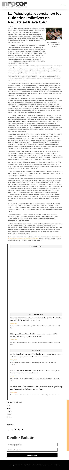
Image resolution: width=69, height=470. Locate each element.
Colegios (9, 411)
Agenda (9, 414)
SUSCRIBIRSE (32, 455)
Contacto (9, 417)
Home (8, 405)
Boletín (9, 408)
